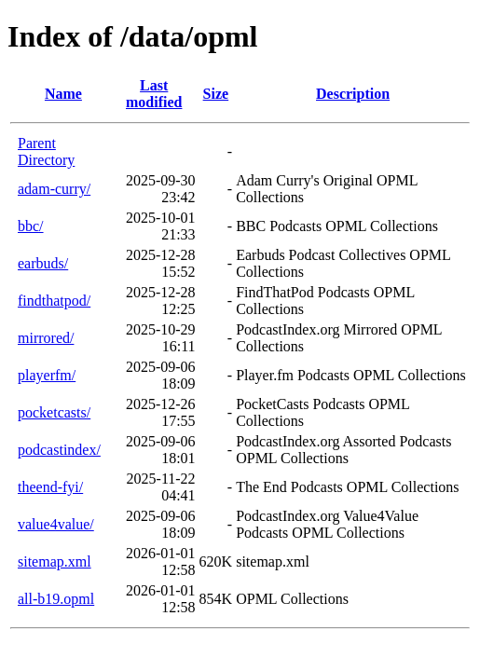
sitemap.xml (54, 561)
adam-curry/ (54, 189)
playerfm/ (46, 375)
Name (63, 94)
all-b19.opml (56, 599)
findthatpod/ (54, 300)
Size (216, 94)
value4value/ (56, 524)
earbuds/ (43, 263)
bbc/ (31, 226)
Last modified (154, 93)
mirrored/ (46, 338)
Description (353, 94)
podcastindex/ (59, 450)
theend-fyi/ (50, 487)
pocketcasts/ (54, 412)
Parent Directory (46, 151)
